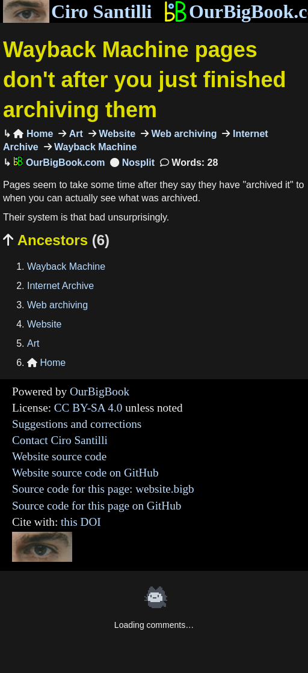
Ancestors (56, 240)
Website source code (59, 456)
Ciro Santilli (77, 11)
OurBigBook (99, 391)
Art (74, 134)
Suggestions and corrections (76, 424)
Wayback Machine (94, 147)
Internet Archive (60, 286)
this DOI (81, 522)
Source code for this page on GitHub (96, 505)
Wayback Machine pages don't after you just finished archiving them (144, 80)
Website (116, 134)
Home (33, 134)
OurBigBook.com (59, 162)
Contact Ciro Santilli (60, 440)
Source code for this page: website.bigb (103, 489)
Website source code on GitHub (85, 472)
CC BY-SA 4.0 (88, 407)
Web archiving (183, 134)
